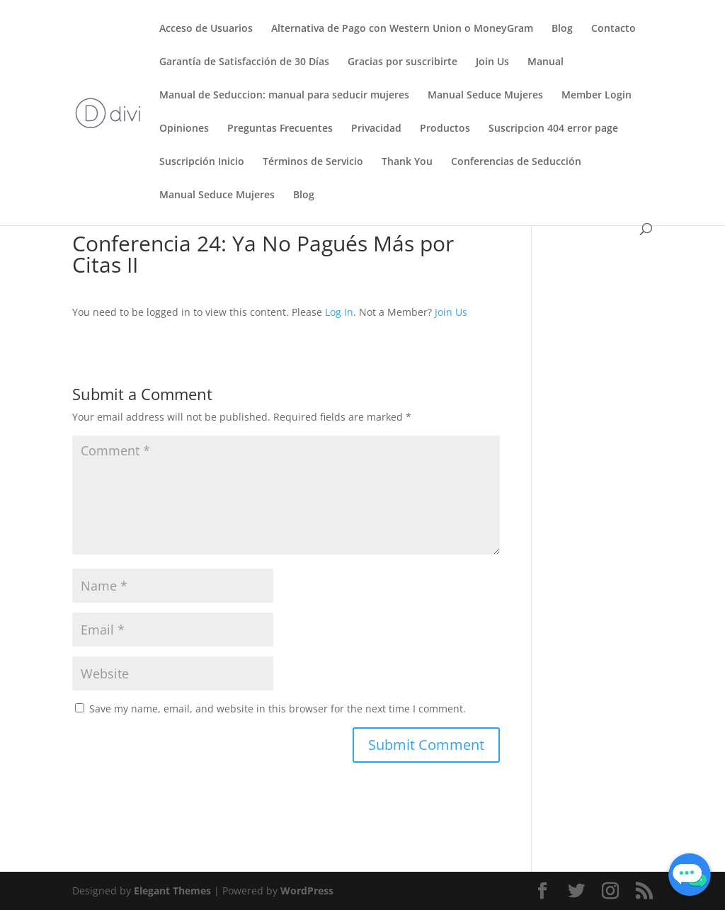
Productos (445, 129)
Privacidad (376, 129)
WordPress (306, 890)
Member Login (596, 95)
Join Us (492, 62)
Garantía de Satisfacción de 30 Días (244, 62)
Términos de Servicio (313, 162)
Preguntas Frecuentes (280, 129)
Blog (562, 29)
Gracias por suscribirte (402, 62)
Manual (545, 62)
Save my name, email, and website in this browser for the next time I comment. (277, 708)
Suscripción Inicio (201, 162)
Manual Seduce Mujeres (485, 95)
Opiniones (184, 129)
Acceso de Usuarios (206, 29)
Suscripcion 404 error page (553, 129)
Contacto (613, 29)
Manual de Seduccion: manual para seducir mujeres (284, 95)
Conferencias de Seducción (516, 162)
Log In (339, 312)
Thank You (407, 162)
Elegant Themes (172, 890)
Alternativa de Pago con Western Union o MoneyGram (402, 29)
